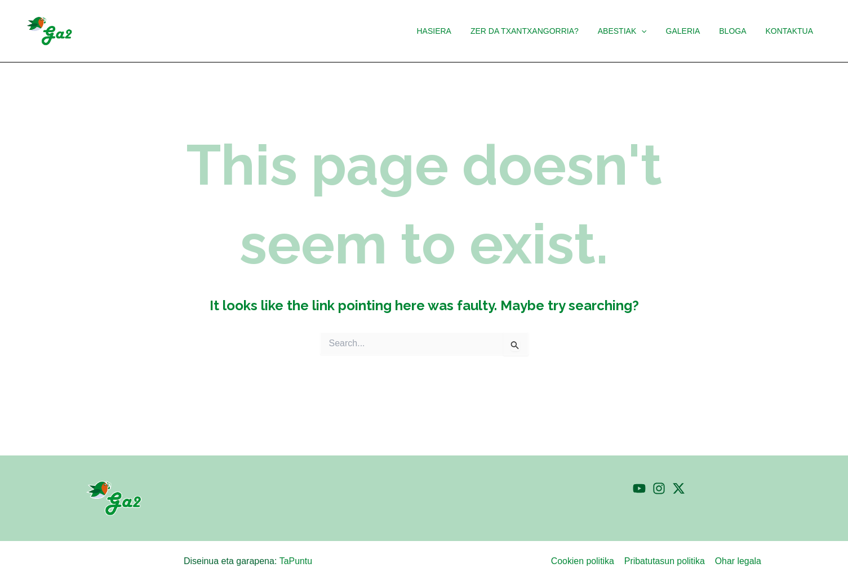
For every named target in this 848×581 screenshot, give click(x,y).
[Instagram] (658, 488)
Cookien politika (584, 561)
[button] (653, 31)
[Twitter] (678, 488)
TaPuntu (295, 561)
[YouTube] (639, 488)
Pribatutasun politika (666, 561)
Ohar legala (739, 561)
